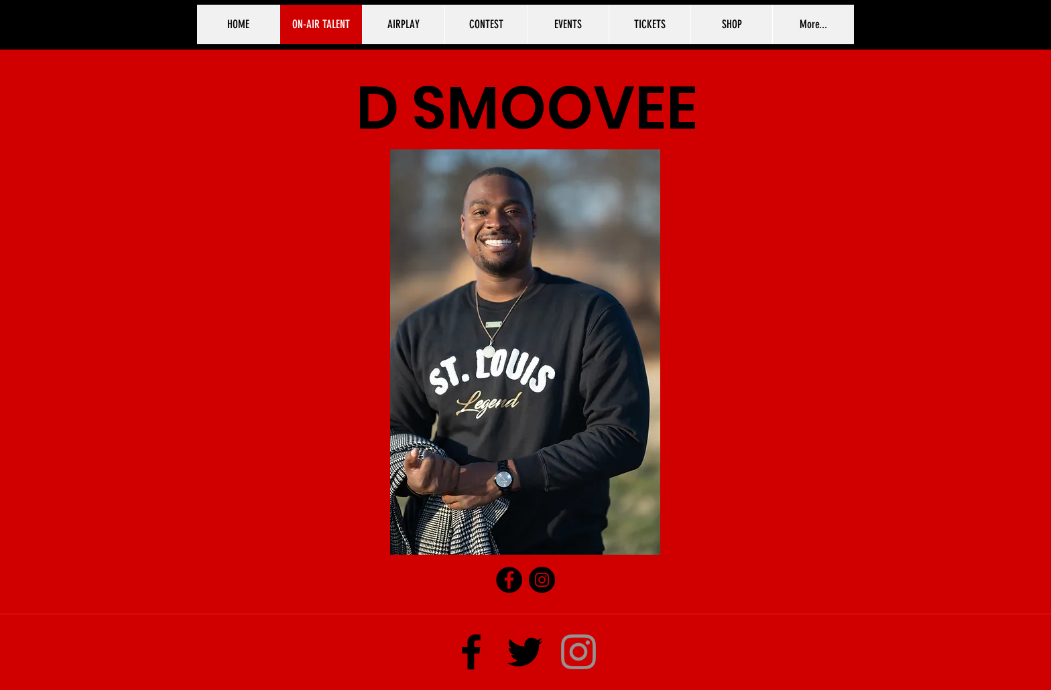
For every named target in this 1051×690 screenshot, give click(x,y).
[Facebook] (509, 580)
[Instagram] (542, 580)
